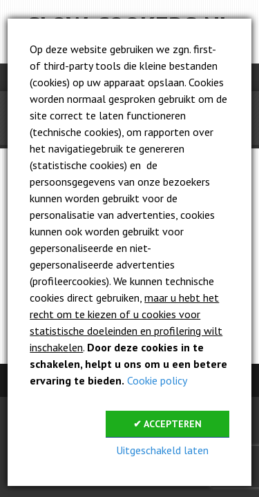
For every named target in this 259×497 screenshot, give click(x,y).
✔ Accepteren (167, 424)
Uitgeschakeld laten (162, 450)
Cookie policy (157, 380)
